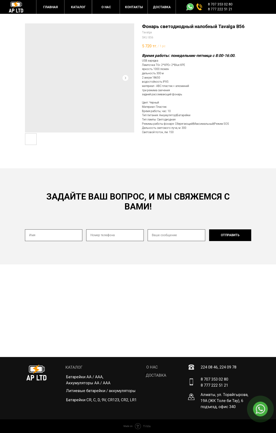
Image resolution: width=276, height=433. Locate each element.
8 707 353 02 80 (220, 4)
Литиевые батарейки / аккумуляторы (101, 390)
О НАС (152, 367)
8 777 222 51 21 (220, 9)
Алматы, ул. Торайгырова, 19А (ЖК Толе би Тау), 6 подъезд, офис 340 (224, 400)
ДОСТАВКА (156, 375)
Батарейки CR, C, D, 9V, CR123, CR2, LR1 (101, 400)
